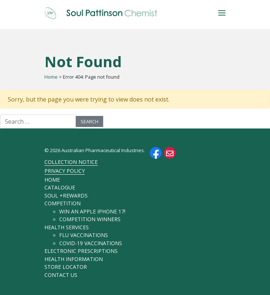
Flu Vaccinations (83, 235)
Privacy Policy (64, 170)
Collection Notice (71, 161)
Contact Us (60, 274)
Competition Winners (90, 219)
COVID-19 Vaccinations (90, 243)
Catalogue (59, 187)
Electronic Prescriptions (81, 250)
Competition (62, 203)
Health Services (66, 227)
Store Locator (65, 266)
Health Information (73, 259)
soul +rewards (66, 195)
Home (51, 76)
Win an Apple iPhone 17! (92, 211)
